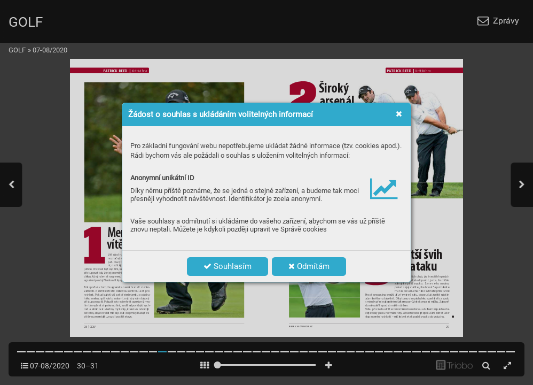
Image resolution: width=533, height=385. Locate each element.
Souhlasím (227, 266)
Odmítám (309, 266)
